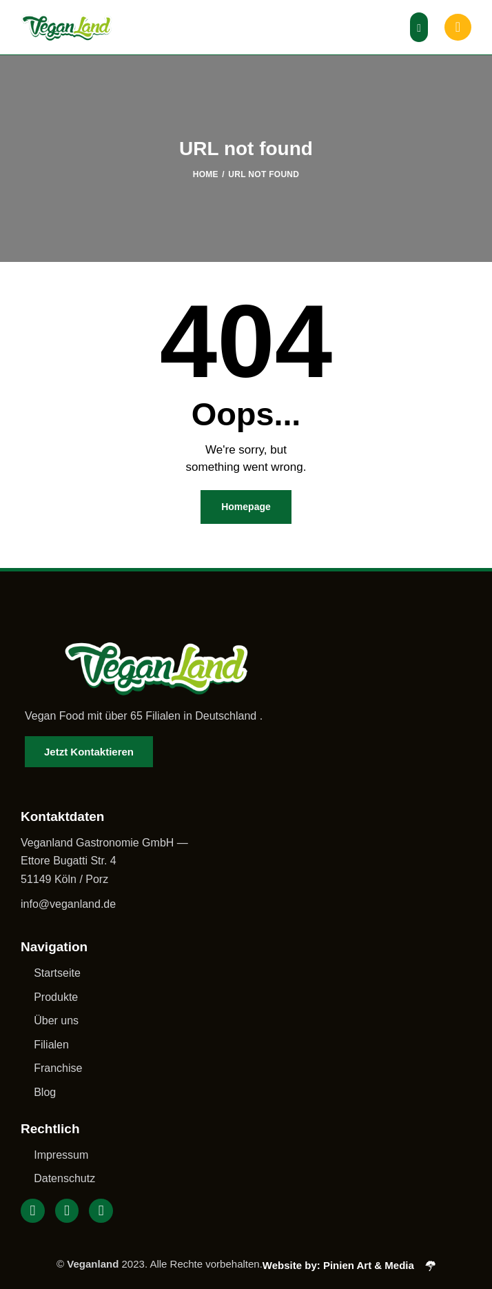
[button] (419, 27)
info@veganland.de (68, 904)
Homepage (246, 506)
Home (205, 174)
